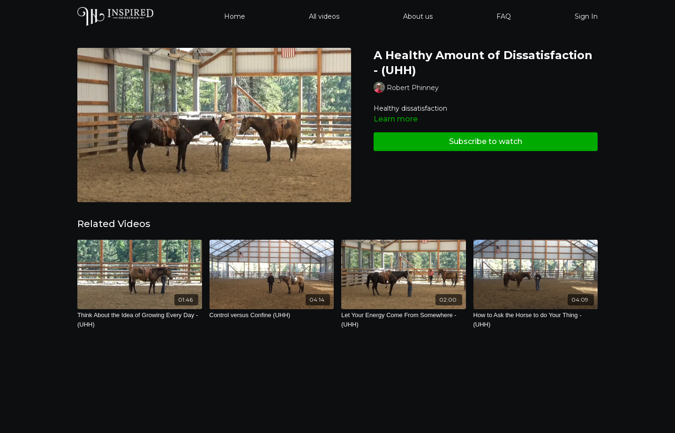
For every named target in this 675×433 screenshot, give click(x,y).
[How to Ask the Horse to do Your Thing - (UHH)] (535, 320)
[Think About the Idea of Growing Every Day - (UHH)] (139, 320)
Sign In (586, 16)
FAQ (503, 16)
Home (234, 16)
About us (418, 16)
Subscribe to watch (485, 141)
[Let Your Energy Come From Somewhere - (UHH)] (403, 320)
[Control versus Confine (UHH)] (272, 315)
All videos (324, 16)
